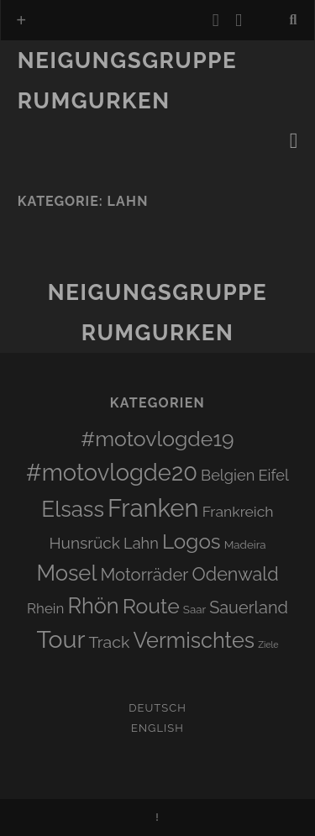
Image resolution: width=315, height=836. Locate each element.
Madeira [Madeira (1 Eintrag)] (245, 544)
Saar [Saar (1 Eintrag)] (194, 609)
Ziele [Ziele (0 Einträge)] (268, 644)
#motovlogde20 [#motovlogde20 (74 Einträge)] (111, 472)
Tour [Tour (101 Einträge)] (60, 639)
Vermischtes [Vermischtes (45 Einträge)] (194, 640)
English (157, 728)
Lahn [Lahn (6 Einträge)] (141, 543)
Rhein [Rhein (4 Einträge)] (45, 608)
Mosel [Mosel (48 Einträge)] (66, 573)
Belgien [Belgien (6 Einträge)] (228, 475)
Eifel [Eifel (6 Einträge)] (273, 475)
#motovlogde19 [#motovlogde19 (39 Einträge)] (157, 439)
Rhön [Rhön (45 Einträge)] (92, 605)
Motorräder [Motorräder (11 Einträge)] (145, 575)
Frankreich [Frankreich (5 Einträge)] (238, 511)
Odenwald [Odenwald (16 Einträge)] (235, 574)
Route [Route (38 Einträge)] (151, 606)
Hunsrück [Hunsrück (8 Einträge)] (84, 543)
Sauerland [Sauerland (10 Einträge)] (248, 607)
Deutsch (157, 708)
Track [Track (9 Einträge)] (109, 642)
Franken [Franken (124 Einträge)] (153, 508)
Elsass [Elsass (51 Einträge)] (72, 509)
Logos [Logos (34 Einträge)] (191, 541)
